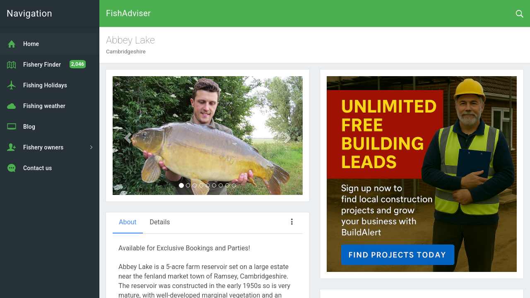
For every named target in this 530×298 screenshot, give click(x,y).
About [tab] (128, 222)
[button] (127, 135)
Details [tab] (160, 222)
